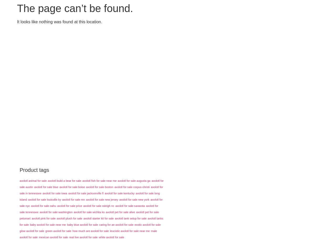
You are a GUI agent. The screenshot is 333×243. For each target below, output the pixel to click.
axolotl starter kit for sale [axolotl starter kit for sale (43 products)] (98, 218)
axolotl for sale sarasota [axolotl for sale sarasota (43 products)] (130, 205)
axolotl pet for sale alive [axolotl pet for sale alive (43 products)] (120, 212)
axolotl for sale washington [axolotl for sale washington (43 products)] (56, 212)
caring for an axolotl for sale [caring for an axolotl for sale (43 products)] (116, 224)
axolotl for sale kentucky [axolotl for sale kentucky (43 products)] (120, 193)
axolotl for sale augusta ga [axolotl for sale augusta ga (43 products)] (134, 180)
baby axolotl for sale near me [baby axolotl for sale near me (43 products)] (48, 224)
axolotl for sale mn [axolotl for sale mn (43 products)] (73, 199)
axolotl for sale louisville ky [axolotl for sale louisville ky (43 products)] (44, 199)
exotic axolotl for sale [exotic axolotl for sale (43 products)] (148, 224)
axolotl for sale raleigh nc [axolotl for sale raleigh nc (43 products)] (98, 205)
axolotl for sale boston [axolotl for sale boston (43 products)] (99, 187)
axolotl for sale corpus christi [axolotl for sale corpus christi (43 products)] (131, 187)
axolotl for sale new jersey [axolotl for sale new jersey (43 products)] (102, 199)
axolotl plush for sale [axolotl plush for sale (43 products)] (69, 218)
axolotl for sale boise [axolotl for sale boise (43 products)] (72, 187)
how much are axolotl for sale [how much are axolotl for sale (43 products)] (90, 231)
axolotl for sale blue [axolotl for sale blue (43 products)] (46, 187)
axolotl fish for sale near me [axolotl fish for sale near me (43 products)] (99, 180)
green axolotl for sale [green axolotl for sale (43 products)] (58, 231)
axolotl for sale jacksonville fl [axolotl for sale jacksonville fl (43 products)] (85, 193)
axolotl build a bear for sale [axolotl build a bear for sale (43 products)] (64, 180)
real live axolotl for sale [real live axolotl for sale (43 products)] (83, 237)
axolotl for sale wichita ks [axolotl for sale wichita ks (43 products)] (89, 212)
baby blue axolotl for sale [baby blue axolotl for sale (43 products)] (82, 224)
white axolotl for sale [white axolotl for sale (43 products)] (111, 237)
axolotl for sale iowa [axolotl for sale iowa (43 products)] (54, 193)
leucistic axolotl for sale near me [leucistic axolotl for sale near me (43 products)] (130, 231)
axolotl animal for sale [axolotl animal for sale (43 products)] (33, 180)
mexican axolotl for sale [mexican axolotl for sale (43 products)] (53, 237)
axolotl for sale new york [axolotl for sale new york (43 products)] (134, 199)
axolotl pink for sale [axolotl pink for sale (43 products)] (44, 218)
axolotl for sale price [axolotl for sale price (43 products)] (69, 205)
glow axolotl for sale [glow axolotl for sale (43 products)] (32, 231)
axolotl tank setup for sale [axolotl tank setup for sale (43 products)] (131, 218)
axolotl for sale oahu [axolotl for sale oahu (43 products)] (43, 205)
